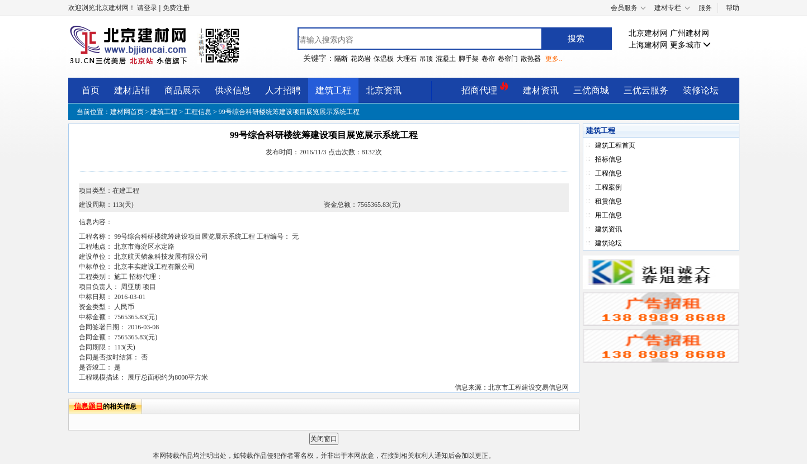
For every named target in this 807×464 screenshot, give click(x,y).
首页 (91, 90)
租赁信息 (608, 201)
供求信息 (233, 90)
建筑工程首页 (615, 145)
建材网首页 (127, 112)
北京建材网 (648, 33)
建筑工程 (333, 90)
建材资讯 (541, 90)
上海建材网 (648, 45)
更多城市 (690, 45)
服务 (705, 8)
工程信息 (198, 112)
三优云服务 (646, 90)
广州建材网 (689, 33)
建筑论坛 (608, 243)
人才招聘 (283, 90)
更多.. (553, 59)
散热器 (531, 59)
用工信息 (608, 215)
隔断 (341, 59)
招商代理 (484, 88)
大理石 (407, 59)
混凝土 (446, 59)
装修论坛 (701, 90)
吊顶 (426, 59)
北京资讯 (384, 90)
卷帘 (488, 59)
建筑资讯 (608, 229)
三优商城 (591, 90)
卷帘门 (508, 59)
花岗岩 (361, 59)
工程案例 (608, 187)
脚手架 (469, 59)
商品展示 (182, 90)
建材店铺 (132, 90)
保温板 (384, 59)
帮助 (732, 8)
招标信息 (608, 159)
